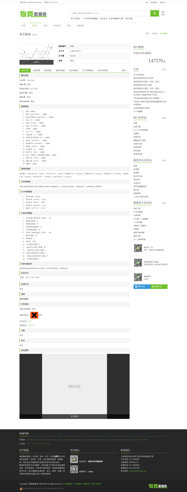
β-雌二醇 (137, 208)
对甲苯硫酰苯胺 (139, 186)
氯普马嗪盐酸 (138, 233)
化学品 (34, 26)
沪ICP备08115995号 (55, 489)
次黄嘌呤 (137, 215)
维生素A (136, 180)
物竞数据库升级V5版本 (142, 85)
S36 (30, 321)
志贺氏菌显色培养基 (141, 108)
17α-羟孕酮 (137, 222)
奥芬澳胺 (137, 151)
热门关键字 (96, 484)
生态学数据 (73, 70)
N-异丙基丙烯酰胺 (91, 19)
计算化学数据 (102, 70)
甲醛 (135, 123)
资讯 (45, 26)
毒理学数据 (60, 70)
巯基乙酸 (128, 19)
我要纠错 (157, 286)
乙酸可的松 (138, 144)
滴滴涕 (136, 229)
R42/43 (31, 325)
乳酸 (135, 166)
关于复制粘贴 (138, 75)
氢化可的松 (138, 176)
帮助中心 (163, 2)
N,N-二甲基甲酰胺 (140, 130)
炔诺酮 (136, 173)
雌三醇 (136, 190)
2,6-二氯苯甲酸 (139, 239)
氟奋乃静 (137, 236)
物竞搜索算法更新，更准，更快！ (147, 82)
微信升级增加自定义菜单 (143, 78)
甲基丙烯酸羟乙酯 (116, 19)
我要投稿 (140, 286)
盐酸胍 (136, 134)
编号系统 (25, 70)
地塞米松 (137, 137)
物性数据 (48, 70)
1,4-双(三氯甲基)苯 (141, 197)
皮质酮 (136, 169)
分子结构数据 (87, 70)
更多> (164, 69)
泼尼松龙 (137, 183)
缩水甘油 (103, 19)
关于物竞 (77, 484)
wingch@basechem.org (33, 2)
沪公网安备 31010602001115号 (33, 489)
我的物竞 (154, 2)
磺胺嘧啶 (137, 193)
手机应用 (57, 26)
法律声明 (86, 484)
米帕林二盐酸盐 (139, 226)
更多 (125, 70)
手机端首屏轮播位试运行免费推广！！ (148, 98)
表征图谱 (36, 70)
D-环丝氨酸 (138, 212)
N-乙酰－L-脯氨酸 (140, 219)
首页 (23, 26)
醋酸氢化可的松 (139, 140)
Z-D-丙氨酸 (138, 111)
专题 (69, 26)
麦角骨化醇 (138, 154)
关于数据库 (67, 484)
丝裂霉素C (137, 147)
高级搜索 (163, 13)
